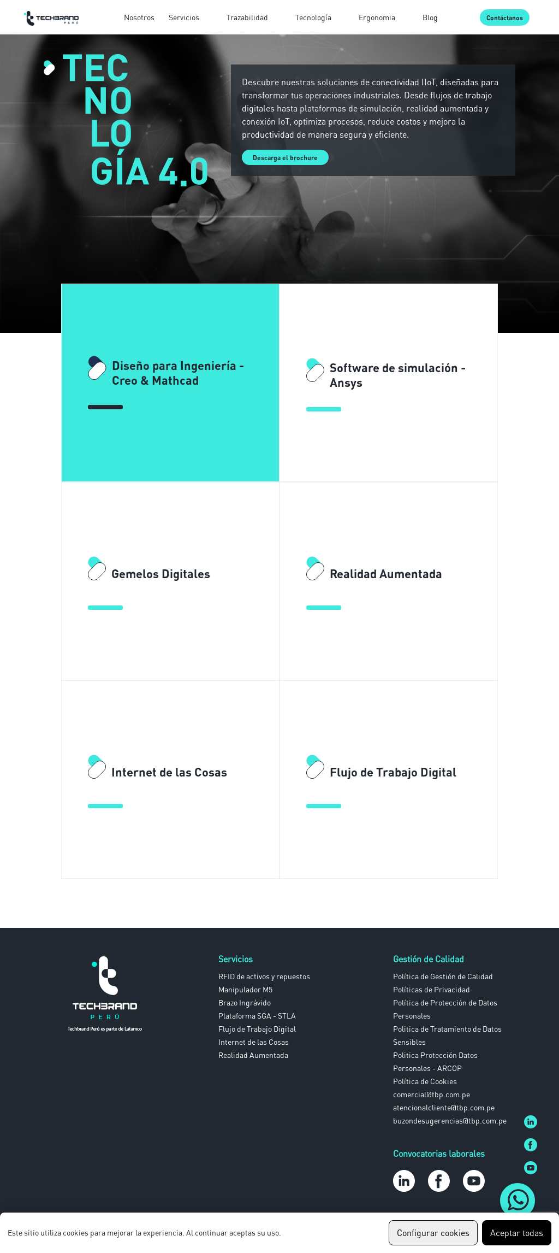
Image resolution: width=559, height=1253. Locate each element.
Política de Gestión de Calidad (443, 976)
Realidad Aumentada (253, 1055)
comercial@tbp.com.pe (431, 1094)
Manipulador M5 (245, 989)
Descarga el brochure (285, 157)
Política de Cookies (425, 1081)
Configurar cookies (433, 1232)
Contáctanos (504, 17)
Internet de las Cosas (253, 1041)
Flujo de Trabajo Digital (257, 1028)
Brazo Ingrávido (244, 1002)
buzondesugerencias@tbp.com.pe (450, 1120)
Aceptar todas (516, 1232)
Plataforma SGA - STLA (257, 1015)
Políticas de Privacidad (431, 989)
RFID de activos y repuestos (264, 976)
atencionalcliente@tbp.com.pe (444, 1107)
